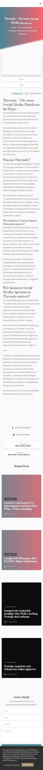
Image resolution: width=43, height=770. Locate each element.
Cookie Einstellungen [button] (11, 765)
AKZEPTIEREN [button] (27, 765)
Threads (29, 151)
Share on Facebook (21, 427)
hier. (31, 394)
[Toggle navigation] (40, 3)
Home (13, 27)
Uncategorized (25, 27)
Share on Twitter (20, 434)
